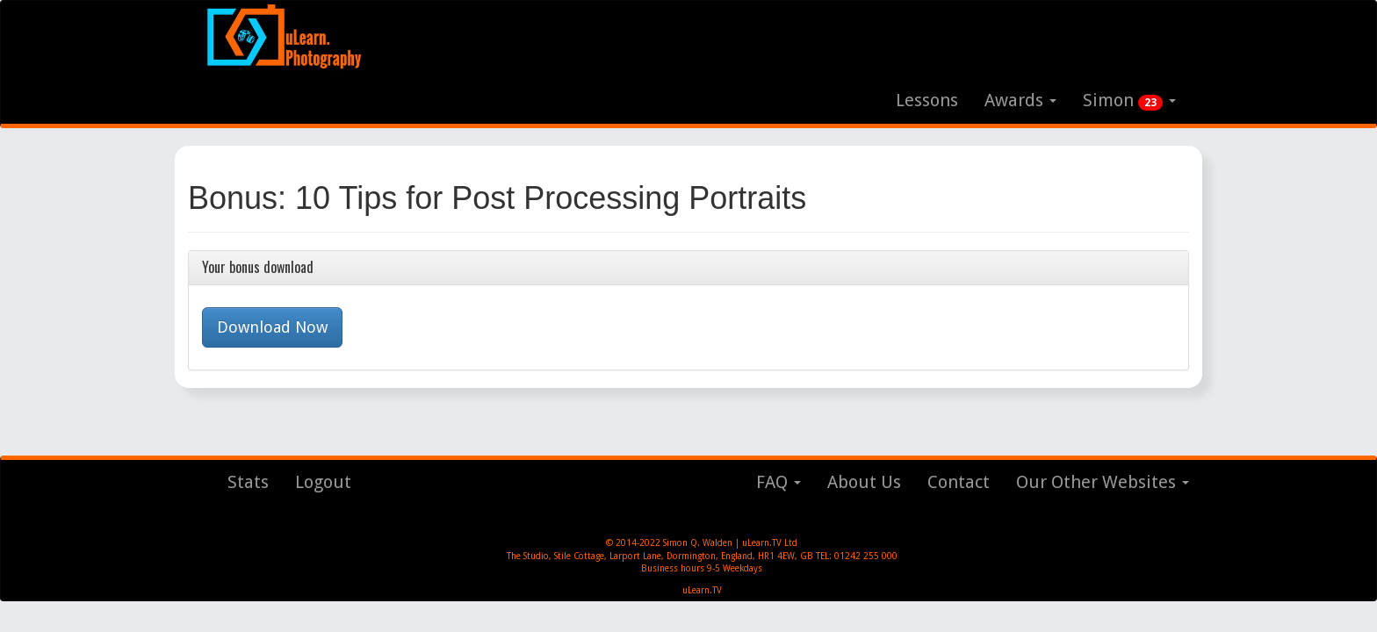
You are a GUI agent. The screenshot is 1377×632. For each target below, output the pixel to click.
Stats (248, 481)
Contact (958, 481)
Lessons (927, 100)
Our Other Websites (1102, 481)
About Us (864, 481)
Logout (323, 481)
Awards (1020, 100)
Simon (1129, 100)
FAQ (778, 481)
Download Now (272, 327)
